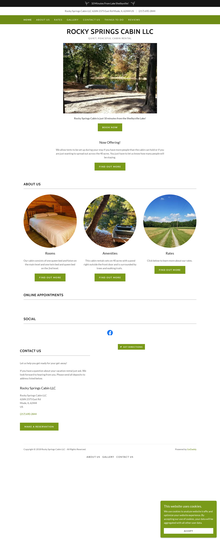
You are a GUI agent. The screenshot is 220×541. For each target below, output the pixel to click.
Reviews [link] (134, 19)
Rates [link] (58, 19)
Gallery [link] (73, 19)
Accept (188, 531)
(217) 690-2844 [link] (147, 11)
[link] (110, 32)
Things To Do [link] (114, 19)
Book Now (110, 127)
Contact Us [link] (91, 19)
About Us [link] (43, 19)
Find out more (110, 166)
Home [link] (28, 19)
